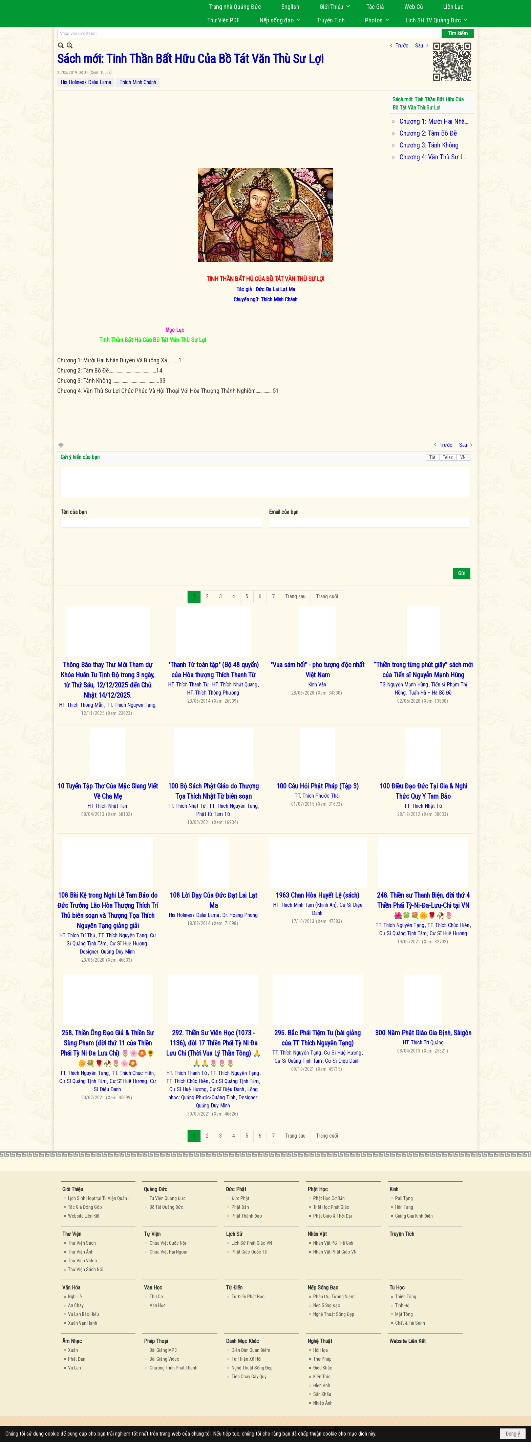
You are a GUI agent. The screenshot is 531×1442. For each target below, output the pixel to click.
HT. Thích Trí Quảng (423, 1042)
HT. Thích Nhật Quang (234, 684)
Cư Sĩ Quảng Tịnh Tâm (403, 933)
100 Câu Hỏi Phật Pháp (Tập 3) (317, 786)
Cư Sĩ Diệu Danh (227, 1089)
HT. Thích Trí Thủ (77, 935)
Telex (448, 457)
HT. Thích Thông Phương (213, 692)
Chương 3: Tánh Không (429, 145)
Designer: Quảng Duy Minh (107, 951)
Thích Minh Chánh (138, 82)
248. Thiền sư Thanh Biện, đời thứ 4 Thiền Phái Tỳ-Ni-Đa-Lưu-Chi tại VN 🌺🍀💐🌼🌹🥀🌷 (423, 905)
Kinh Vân (317, 684)
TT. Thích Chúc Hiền (448, 925)
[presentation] (112, 548)
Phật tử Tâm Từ (213, 814)
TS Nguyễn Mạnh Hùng (404, 684)
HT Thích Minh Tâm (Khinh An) (305, 905)
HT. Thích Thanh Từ (188, 684)
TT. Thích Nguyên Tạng (131, 705)
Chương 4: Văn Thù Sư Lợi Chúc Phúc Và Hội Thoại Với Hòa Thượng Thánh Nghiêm (436, 157)
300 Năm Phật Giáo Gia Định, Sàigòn (423, 1033)
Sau (419, 45)
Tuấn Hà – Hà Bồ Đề (430, 692)
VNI (463, 457)
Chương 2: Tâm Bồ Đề (428, 133)
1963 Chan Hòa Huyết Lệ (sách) (317, 895)
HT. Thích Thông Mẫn (81, 705)
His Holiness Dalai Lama (86, 82)
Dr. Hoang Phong (240, 915)
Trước (402, 45)
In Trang (60, 444)
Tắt (432, 457)
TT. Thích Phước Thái (317, 796)
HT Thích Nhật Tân (107, 806)
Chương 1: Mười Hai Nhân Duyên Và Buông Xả (436, 121)
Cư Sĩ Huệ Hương (128, 943)
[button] (333, 6)
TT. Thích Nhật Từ (187, 806)
